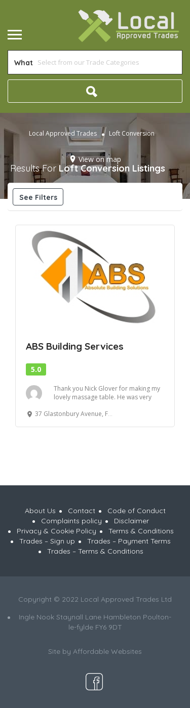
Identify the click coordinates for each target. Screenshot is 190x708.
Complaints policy (71, 520)
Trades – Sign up (47, 541)
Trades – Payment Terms (129, 541)
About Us (40, 510)
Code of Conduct (136, 510)
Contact (81, 510)
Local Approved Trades (63, 133)
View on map (100, 159)
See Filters (38, 197)
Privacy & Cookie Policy (56, 530)
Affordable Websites (107, 651)
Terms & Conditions (141, 530)
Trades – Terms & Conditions (95, 551)
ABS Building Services (75, 346)
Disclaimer (131, 520)
